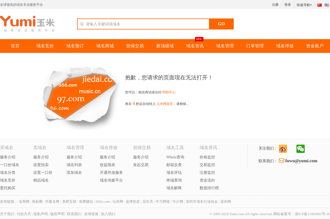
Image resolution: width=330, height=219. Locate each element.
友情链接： (9, 201)
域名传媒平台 (111, 180)
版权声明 (57, 214)
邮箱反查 (174, 165)
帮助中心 (168, 92)
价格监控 (207, 157)
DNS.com (103, 201)
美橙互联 (69, 201)
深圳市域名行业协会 (202, 201)
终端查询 (174, 180)
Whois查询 (175, 157)
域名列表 (74, 165)
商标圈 (37, 201)
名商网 (24, 201)
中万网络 (163, 201)
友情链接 (91, 214)
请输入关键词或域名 (103, 24)
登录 (287, 5)
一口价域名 (9, 165)
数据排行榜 (209, 188)
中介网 (177, 201)
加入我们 (108, 214)
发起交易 (140, 165)
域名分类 (7, 173)
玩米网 (117, 201)
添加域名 (74, 173)
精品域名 (41, 180)
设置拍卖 (41, 165)
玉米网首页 (164, 104)
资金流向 (207, 180)
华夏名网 (52, 201)
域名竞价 (7, 180)
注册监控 (207, 173)
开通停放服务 (111, 173)
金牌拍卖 (133, 201)
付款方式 (24, 214)
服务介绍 (7, 157)
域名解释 (174, 188)
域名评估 (174, 173)
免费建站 (86, 201)
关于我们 (7, 214)
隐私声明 (41, 214)
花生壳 (147, 201)
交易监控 (207, 165)
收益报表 (107, 165)
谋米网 (225, 201)
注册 (275, 5)
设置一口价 (43, 173)
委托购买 (7, 188)
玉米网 (27, 24)
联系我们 (74, 214)
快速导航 (305, 4)
